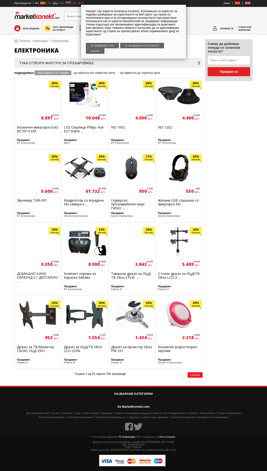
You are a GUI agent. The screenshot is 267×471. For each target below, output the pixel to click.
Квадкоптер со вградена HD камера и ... (84, 202)
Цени (78, 413)
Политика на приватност (51, 417)
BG (62, 3)
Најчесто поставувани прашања (132, 413)
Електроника (60, 41)
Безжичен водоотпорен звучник (177, 349)
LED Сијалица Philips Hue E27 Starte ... (84, 129)
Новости (157, 413)
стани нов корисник (244, 28)
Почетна (24, 41)
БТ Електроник (26, 142)
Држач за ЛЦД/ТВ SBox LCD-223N (83, 349)
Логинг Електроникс (76, 215)
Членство (67, 413)
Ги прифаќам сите (102, 45)
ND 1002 (118, 127)
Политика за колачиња (80, 417)
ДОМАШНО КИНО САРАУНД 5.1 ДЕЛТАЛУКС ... (37, 277)
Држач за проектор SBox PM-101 (131, 349)
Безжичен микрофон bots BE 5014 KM (37, 129)
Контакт (193, 413)
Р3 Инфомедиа (126, 437)
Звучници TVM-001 (32, 200)
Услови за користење (229, 413)
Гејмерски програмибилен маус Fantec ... (128, 204)
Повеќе (95, 51)
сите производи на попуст (63, 28)
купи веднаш (31, 28)
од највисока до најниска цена (140, 72)
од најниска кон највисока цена (94, 72)
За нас (55, 413)
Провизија (106, 413)
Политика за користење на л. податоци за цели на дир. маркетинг (132, 417)
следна (195, 375)
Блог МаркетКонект (175, 413)
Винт (67, 142)
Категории (40, 41)
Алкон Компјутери (122, 215)
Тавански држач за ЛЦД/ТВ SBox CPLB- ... (131, 275)
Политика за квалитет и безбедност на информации (200, 417)
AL (75, 3)
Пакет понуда (90, 413)
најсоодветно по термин (53, 72)
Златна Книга (207, 413)
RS (49, 3)
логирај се (226, 28)
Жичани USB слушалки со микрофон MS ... (178, 202)
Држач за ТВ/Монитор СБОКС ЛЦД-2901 (35, 349)
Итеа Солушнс (167, 437)
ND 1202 (165, 127)
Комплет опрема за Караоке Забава (80, 275)
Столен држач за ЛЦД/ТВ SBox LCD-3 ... (179, 275)
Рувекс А (116, 289)
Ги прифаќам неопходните (142, 45)
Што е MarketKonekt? (38, 413)
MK (37, 3)
